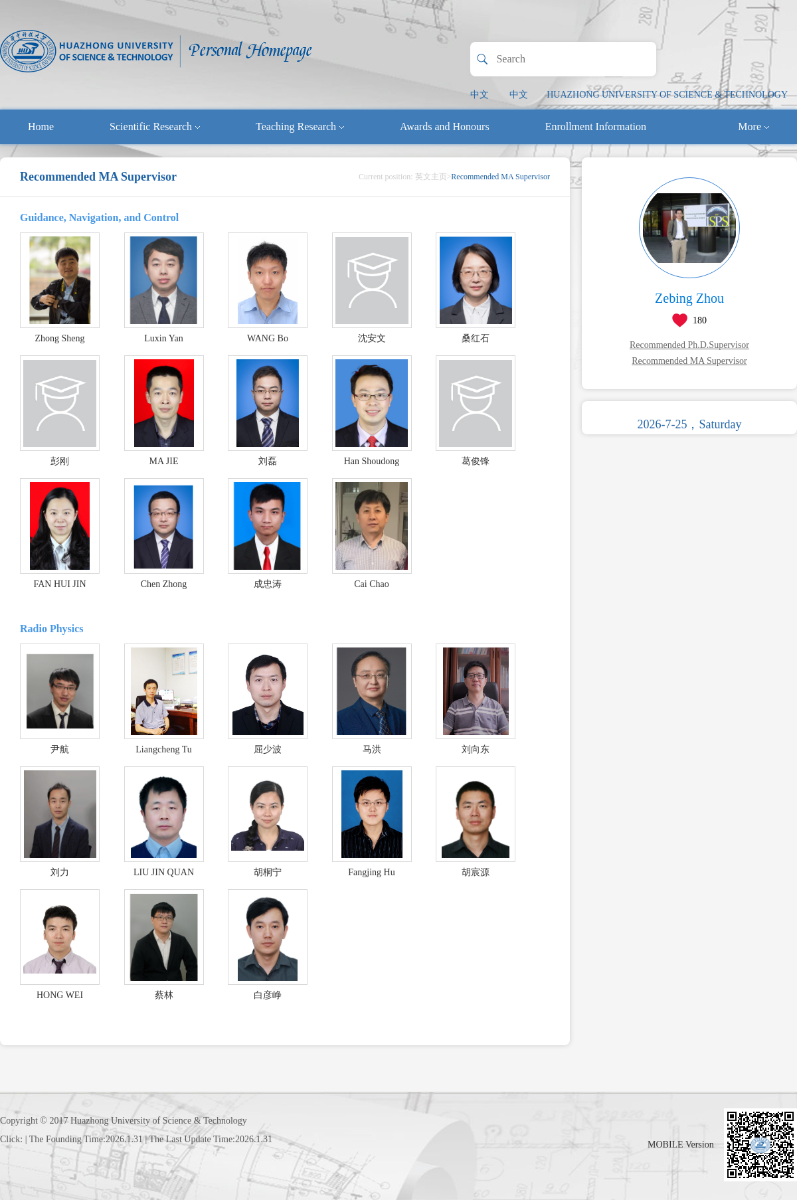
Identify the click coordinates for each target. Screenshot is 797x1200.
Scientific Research (155, 126)
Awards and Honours (444, 126)
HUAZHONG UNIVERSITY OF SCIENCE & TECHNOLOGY (667, 95)
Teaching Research (300, 126)
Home (41, 126)
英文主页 (431, 176)
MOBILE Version (681, 1145)
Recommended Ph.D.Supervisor (689, 345)
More (753, 126)
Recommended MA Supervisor (689, 361)
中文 (479, 95)
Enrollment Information (595, 126)
